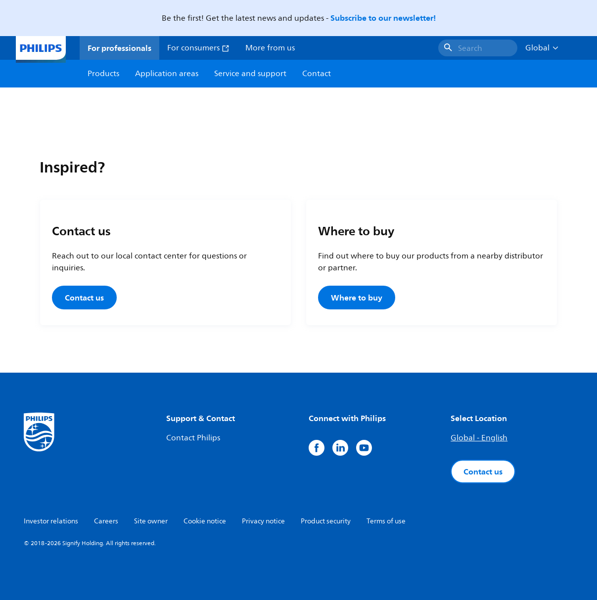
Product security (326, 521)
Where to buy (356, 297)
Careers (106, 521)
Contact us (84, 297)
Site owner (151, 521)
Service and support (250, 73)
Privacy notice (263, 521)
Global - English (479, 437)
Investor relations (51, 521)
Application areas (166, 73)
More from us (270, 48)
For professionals (119, 48)
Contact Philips (193, 437)
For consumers (198, 48)
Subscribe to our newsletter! (383, 18)
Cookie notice (205, 521)
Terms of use (386, 521)
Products (103, 73)
